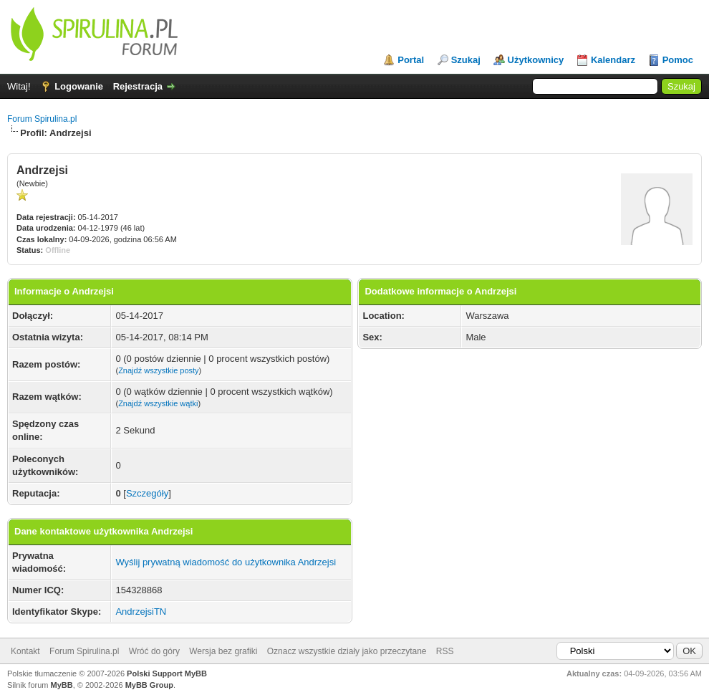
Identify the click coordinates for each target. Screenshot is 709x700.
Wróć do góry (154, 651)
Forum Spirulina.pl (42, 119)
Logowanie (78, 86)
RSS (445, 651)
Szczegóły (147, 493)
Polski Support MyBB (167, 673)
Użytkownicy (536, 59)
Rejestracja (138, 86)
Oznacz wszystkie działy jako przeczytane (347, 651)
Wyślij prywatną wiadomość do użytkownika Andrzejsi (225, 562)
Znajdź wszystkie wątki (158, 403)
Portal (410, 59)
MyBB (62, 685)
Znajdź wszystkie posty (158, 370)
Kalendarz (613, 59)
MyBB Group (149, 685)
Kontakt (25, 651)
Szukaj (466, 59)
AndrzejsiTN (140, 611)
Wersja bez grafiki (223, 651)
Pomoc (677, 59)
